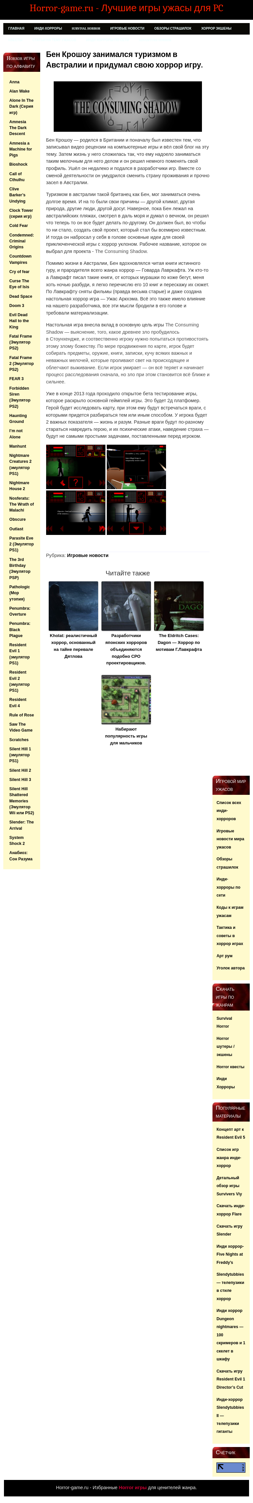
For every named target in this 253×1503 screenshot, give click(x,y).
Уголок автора (230, 968)
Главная (16, 29)
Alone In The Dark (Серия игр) (21, 106)
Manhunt (17, 446)
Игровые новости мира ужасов (230, 839)
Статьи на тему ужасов (54, 40)
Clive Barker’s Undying (17, 195)
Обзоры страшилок (172, 29)
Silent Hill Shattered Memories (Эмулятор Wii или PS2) (21, 801)
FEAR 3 (16, 378)
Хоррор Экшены (216, 29)
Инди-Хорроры (48, 29)
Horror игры (133, 1487)
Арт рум (224, 956)
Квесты (15, 40)
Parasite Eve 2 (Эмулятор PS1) (21, 544)
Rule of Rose (21, 715)
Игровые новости (127, 29)
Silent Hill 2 (20, 770)
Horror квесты (230, 1067)
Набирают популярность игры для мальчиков (126, 736)
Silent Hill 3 (20, 779)
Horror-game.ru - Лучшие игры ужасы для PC (126, 8)
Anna (14, 82)
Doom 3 (16, 305)
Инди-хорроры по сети (228, 887)
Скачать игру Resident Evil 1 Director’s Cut (230, 1379)
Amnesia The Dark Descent (17, 128)
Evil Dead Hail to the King (19, 321)
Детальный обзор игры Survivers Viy (229, 1186)
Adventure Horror (155, 40)
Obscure (17, 519)
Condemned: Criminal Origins (21, 241)
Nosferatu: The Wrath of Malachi (21, 504)
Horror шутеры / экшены (225, 1046)
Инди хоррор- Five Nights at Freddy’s (230, 1254)
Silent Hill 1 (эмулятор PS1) (20, 755)
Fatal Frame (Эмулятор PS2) (20, 342)
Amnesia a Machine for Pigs (20, 149)
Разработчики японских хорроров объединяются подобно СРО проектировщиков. (126, 649)
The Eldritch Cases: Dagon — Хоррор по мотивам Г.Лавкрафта (179, 642)
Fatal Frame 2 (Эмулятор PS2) (21, 363)
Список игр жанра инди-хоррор (228, 1157)
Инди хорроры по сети (107, 40)
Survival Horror (86, 29)
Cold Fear (18, 225)
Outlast (16, 529)
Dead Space (20, 296)
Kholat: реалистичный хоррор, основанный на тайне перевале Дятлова (73, 645)
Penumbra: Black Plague (19, 629)
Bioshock (18, 164)
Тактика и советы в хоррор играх (229, 935)
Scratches (19, 740)
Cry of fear (19, 271)
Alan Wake (19, 91)
